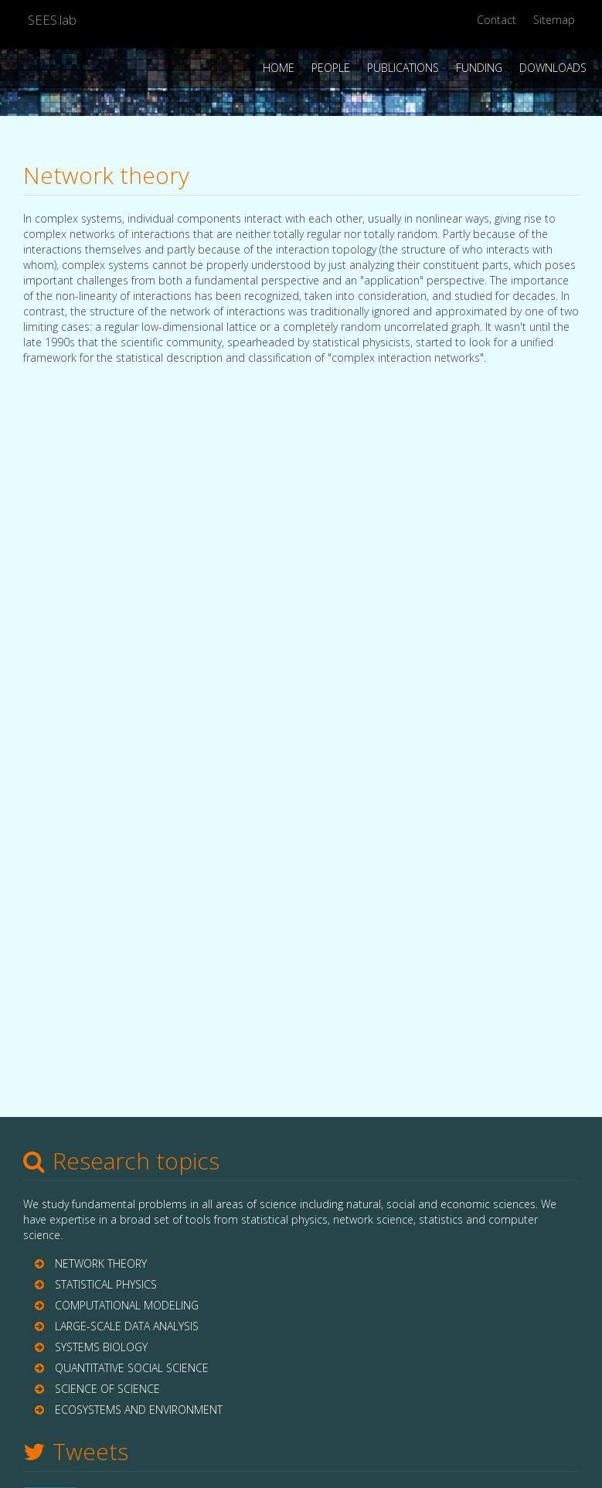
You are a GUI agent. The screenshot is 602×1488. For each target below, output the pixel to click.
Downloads (553, 67)
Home (278, 67)
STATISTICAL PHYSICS (106, 1284)
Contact (496, 19)
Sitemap (554, 19)
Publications (403, 67)
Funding (479, 67)
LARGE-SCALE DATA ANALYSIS (127, 1326)
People (330, 67)
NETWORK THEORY (101, 1263)
